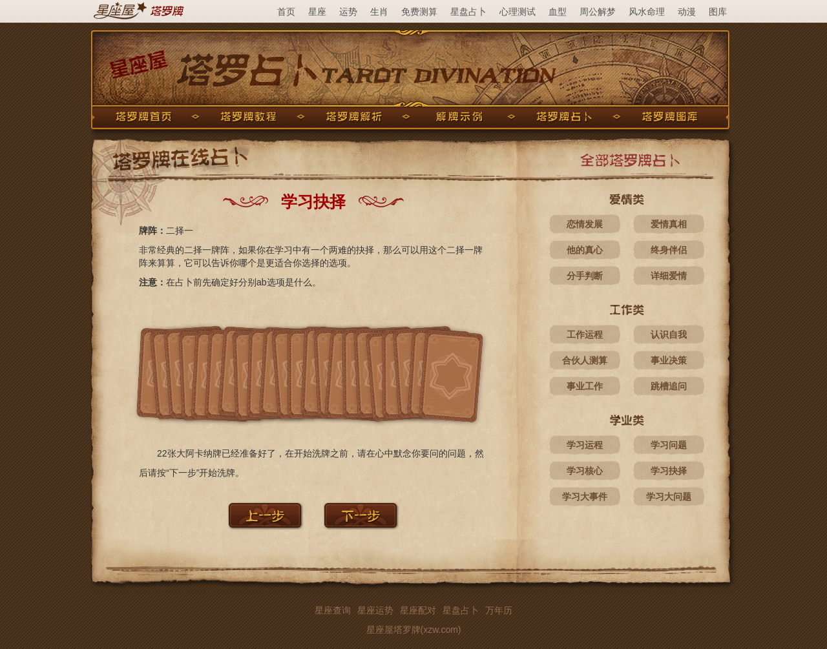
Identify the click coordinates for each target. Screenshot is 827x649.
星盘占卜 (468, 11)
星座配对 (418, 610)
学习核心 (585, 471)
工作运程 (585, 334)
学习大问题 (668, 496)
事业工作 (585, 386)
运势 (348, 11)
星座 (317, 11)
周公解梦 (598, 11)
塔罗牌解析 (354, 117)
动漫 (687, 11)
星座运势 (375, 610)
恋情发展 (585, 224)
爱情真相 (669, 224)
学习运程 (585, 445)
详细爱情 (669, 276)
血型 (558, 11)
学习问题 (669, 445)
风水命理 (647, 11)
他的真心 (585, 250)
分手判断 (585, 276)
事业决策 (669, 360)
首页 (286, 11)
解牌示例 (459, 117)
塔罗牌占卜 (564, 117)
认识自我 (669, 334)
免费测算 (419, 11)
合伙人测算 (584, 360)
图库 (718, 11)
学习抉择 (669, 471)
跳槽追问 (669, 386)
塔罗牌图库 (670, 117)
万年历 (498, 610)
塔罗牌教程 (248, 117)
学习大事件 (584, 496)
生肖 (379, 11)
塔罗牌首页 (143, 117)
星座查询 (333, 610)
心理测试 (517, 11)
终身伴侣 (669, 250)
